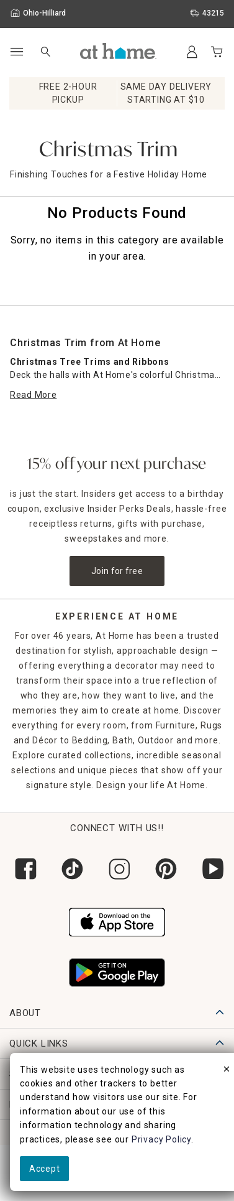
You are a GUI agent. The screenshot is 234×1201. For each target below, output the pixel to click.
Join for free (117, 571)
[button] (118, 51)
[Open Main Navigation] (16, 52)
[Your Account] (191, 51)
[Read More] (33, 395)
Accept (44, 1169)
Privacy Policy (161, 1139)
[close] (226, 1070)
